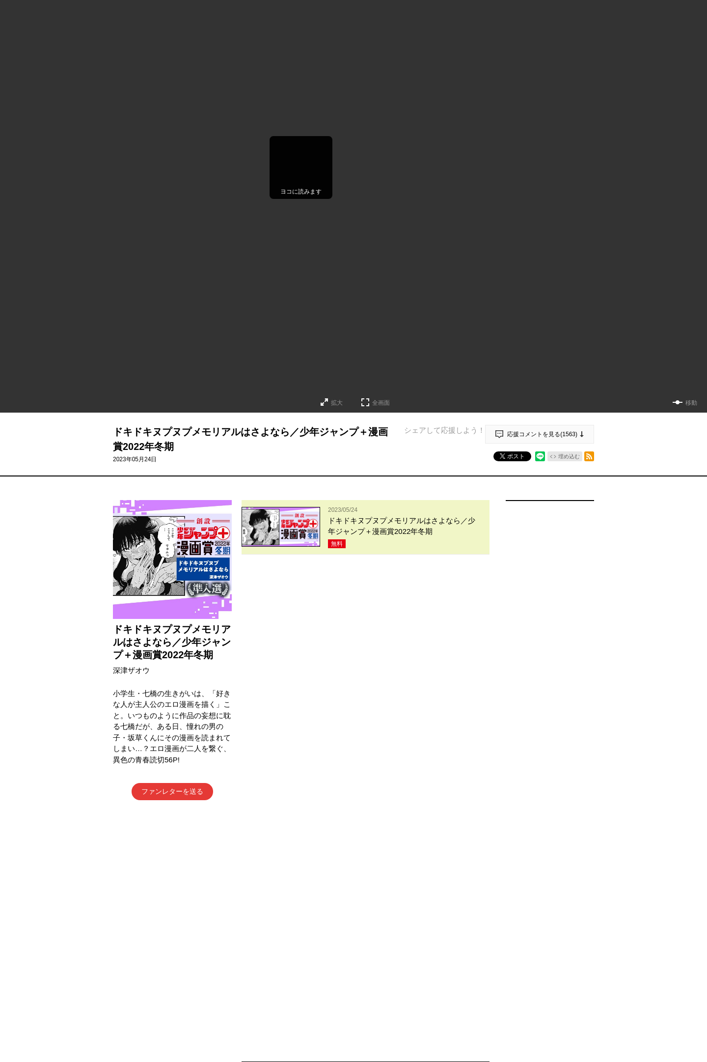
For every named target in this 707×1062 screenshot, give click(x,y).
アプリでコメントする (365, 655)
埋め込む (569, 456)
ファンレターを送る (172, 791)
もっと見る (361, 1009)
